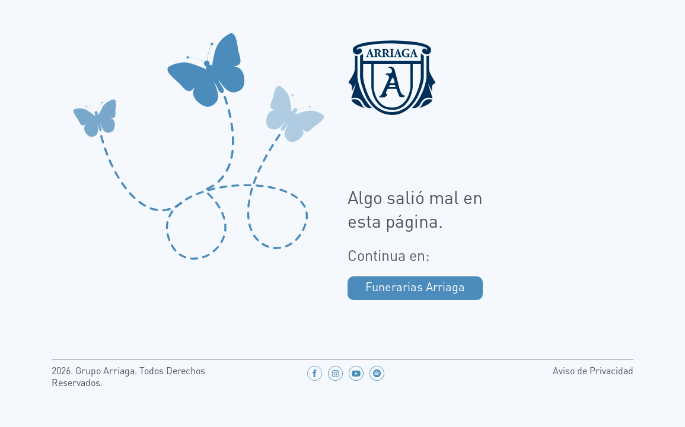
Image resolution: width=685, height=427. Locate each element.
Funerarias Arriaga (415, 288)
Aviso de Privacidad (593, 372)
